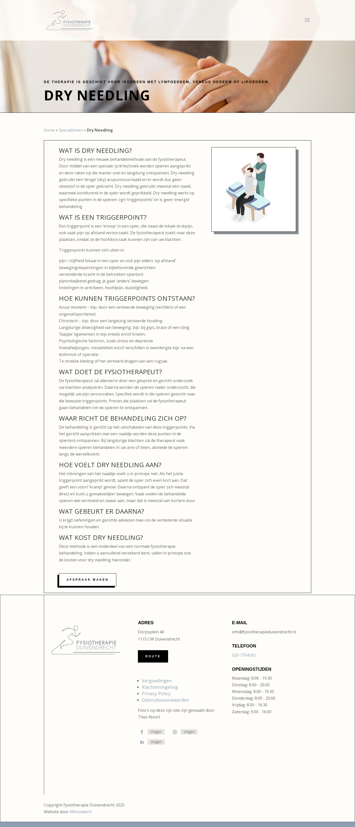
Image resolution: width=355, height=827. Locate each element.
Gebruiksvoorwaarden (165, 700)
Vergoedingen (157, 681)
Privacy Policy (156, 693)
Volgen (156, 731)
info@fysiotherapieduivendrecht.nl (264, 632)
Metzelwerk (81, 811)
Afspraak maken (88, 579)
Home (49, 130)
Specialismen (71, 130)
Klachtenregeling (160, 687)
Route (153, 656)
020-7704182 (244, 655)
